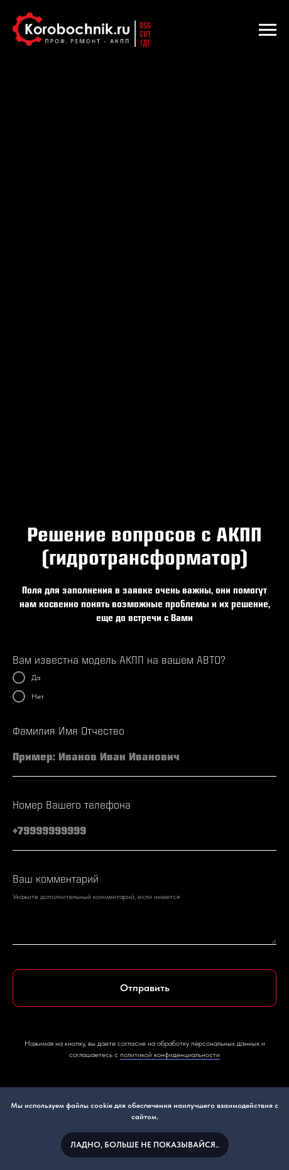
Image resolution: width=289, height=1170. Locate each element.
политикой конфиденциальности (170, 1054)
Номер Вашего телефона (72, 805)
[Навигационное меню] (267, 30)
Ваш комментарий (56, 880)
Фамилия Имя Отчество (68, 731)
